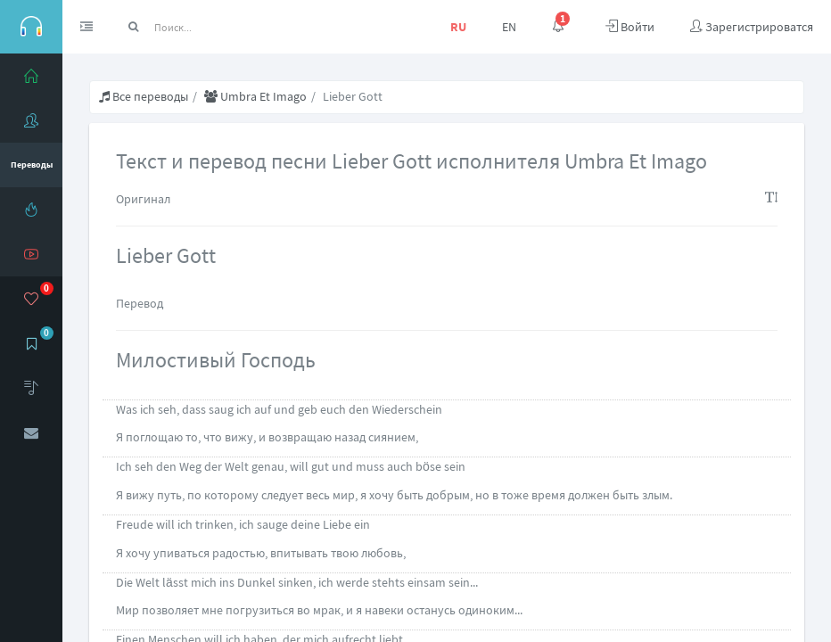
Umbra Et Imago (255, 96)
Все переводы (143, 96)
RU (458, 27)
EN (509, 27)
